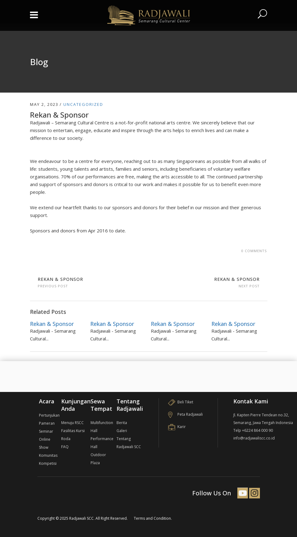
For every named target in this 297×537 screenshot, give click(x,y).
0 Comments (254, 250)
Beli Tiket (180, 402)
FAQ (65, 446)
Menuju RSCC (72, 422)
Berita (122, 422)
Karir (177, 427)
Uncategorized (83, 104)
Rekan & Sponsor (60, 279)
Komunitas (48, 455)
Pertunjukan (49, 415)
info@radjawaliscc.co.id (254, 438)
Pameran (47, 423)
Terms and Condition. (153, 518)
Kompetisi (48, 463)
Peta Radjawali (185, 414)
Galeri (122, 430)
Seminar (46, 431)
